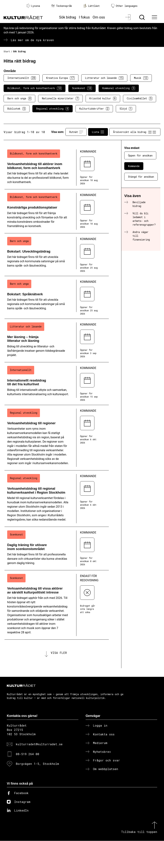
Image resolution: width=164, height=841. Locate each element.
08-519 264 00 (27, 754)
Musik (141, 78)
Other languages (124, 6)
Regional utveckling (52, 108)
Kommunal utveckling (118, 88)
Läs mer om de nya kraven (32, 40)
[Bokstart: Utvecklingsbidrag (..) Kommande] (57, 254)
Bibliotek (16, 108)
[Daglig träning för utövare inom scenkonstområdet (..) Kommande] (57, 548)
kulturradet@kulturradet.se (39, 744)
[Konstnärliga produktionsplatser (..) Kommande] (57, 211)
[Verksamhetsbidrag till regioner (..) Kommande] (57, 437)
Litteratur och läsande (104, 78)
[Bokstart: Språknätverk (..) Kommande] (57, 297)
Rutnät (76, 132)
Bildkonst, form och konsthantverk (34, 88)
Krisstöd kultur (102, 98)
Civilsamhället (139, 98)
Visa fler (59, 653)
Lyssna (33, 6)
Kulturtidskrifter (94, 108)
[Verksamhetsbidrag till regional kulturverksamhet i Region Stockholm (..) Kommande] (57, 498)
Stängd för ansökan (141, 176)
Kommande (134, 166)
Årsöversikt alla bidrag (135, 132)
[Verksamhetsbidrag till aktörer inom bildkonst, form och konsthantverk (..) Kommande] (57, 167)
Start (7, 51)
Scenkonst (82, 88)
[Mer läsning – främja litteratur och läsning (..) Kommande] (57, 340)
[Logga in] (128, 17)
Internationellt (21, 78)
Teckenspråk (61, 6)
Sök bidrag (67, 17)
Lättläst (91, 6)
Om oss (99, 17)
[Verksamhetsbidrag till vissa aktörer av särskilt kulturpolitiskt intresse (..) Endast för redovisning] (57, 605)
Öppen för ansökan (140, 155)
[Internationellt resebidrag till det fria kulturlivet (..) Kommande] (57, 383)
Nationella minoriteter (60, 98)
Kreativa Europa (60, 78)
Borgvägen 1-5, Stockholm (37, 764)
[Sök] (142, 17)
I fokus (84, 17)
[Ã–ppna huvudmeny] (155, 17)
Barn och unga (19, 98)
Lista (98, 132)
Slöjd (126, 108)
